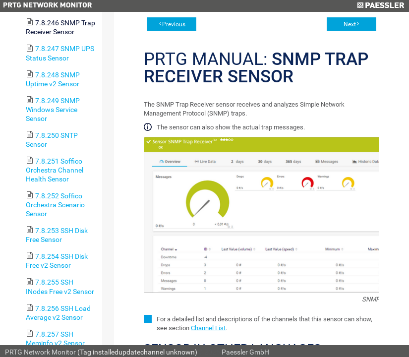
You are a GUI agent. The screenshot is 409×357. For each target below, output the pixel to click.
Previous (173, 24)
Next (350, 24)
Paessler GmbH (245, 352)
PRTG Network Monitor (40, 352)
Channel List (208, 328)
